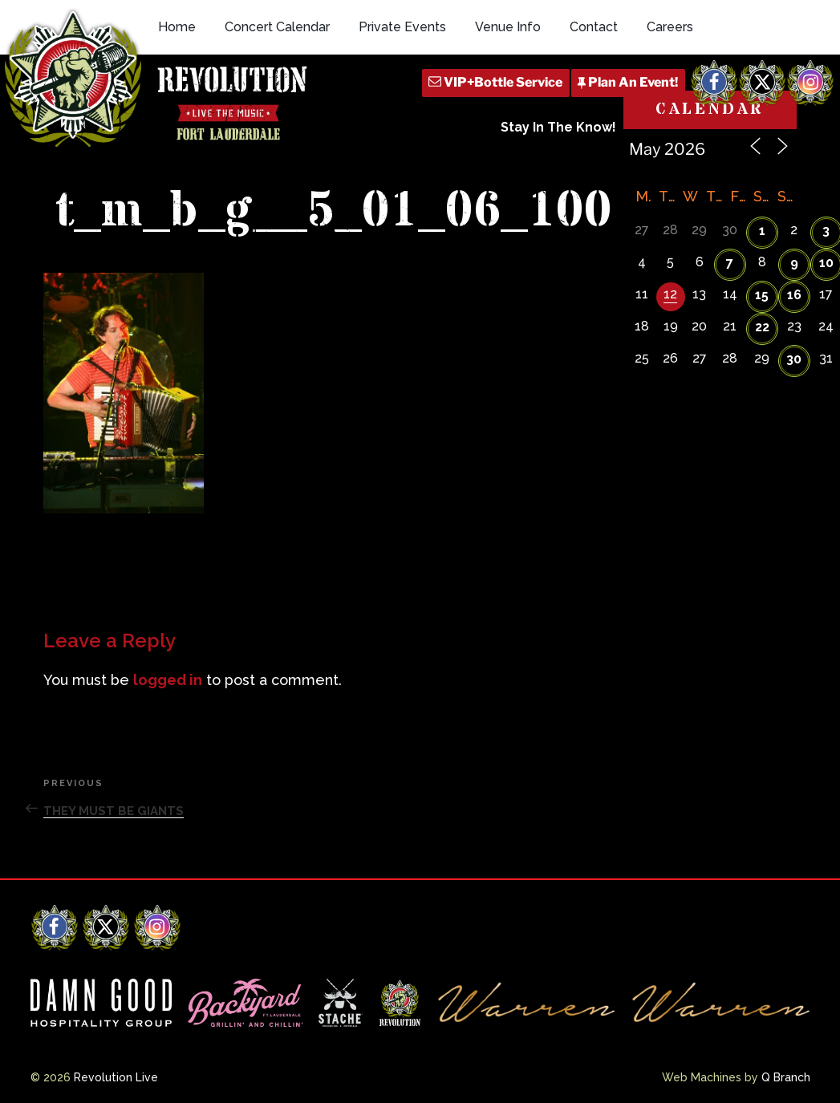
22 (762, 327)
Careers (670, 26)
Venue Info (508, 26)
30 (793, 359)
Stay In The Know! (558, 127)
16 (794, 294)
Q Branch (785, 1077)
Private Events (402, 26)
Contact (594, 26)
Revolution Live (116, 1077)
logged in (167, 679)
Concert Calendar (277, 26)
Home (177, 26)
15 (762, 294)
